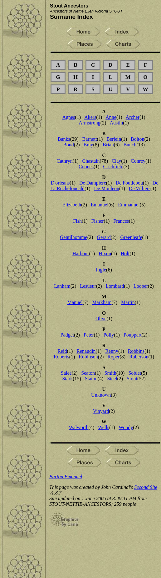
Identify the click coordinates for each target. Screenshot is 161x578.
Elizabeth (71, 204)
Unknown (101, 395)
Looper (141, 286)
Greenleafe (131, 237)
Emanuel (100, 204)
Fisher (97, 221)
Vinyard (101, 411)
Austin (116, 122)
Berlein (113, 139)
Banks (64, 139)
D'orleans (60, 182)
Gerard (103, 237)
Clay (116, 161)
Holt (125, 253)
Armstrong (89, 122)
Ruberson (138, 356)
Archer (132, 117)
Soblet (134, 373)
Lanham (62, 286)
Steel (112, 378)
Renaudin (85, 351)
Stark (67, 378)
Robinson (88, 356)
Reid (62, 351)
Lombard (115, 286)
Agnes (68, 117)
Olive (101, 318)
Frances (121, 221)
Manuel (75, 302)
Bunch (129, 144)
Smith (110, 373)
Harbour (80, 253)
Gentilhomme (73, 237)
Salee (66, 373)
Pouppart (133, 334)
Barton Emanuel (65, 476)
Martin (128, 302)
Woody (126, 427)
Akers (90, 117)
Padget (67, 334)
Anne (110, 117)
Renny (111, 351)
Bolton (137, 139)
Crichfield (113, 166)
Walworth (79, 427)
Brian (108, 144)
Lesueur (88, 286)
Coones (86, 166)
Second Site (145, 487)
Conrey (138, 161)
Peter (89, 334)
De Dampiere (92, 182)
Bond (68, 144)
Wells (103, 427)
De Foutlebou (129, 182)
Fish (77, 221)
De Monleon (106, 188)
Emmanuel (128, 204)
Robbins (136, 351)
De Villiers (139, 188)
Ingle (101, 269)
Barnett (89, 139)
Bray (88, 144)
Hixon (105, 253)
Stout (132, 378)
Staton (91, 378)
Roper (113, 356)
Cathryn (64, 161)
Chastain (91, 161)
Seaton (88, 373)
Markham (101, 302)
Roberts (61, 356)
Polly (108, 334)
